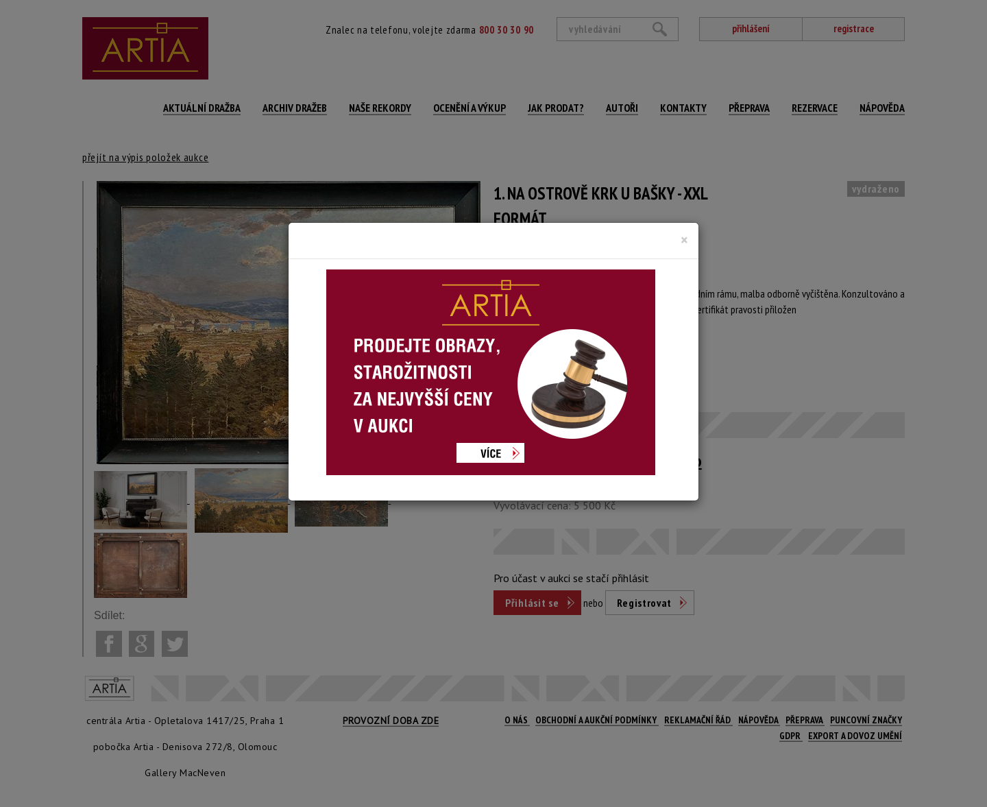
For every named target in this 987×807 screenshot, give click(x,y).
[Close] (684, 240)
